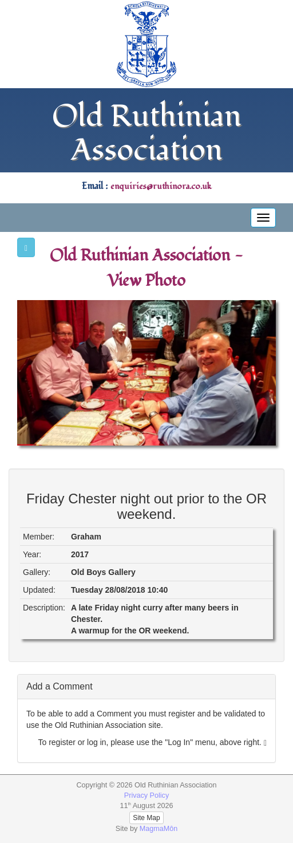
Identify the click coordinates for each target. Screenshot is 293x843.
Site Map (146, 818)
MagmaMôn (159, 829)
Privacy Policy (146, 795)
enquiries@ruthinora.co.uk (160, 186)
